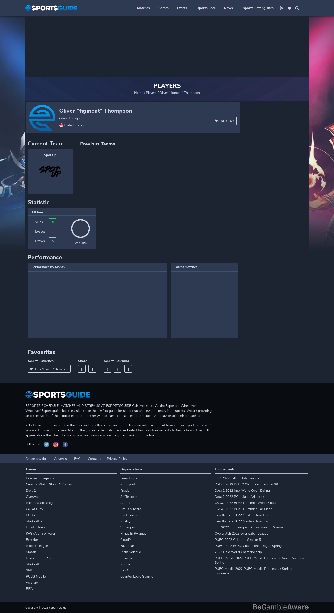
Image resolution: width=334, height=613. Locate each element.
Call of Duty (34, 509)
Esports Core (206, 8)
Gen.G (124, 570)
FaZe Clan (127, 546)
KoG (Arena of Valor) (41, 533)
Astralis (125, 503)
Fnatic (124, 490)
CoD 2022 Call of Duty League (237, 478)
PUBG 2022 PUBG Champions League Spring (248, 546)
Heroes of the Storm (41, 558)
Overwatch (34, 496)
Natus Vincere (130, 509)
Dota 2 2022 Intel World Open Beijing (242, 490)
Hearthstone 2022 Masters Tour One (242, 515)
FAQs (78, 458)
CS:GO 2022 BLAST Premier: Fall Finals (244, 509)
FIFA (29, 589)
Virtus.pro (127, 527)
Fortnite (32, 539)
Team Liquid (129, 478)
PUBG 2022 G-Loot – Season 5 (238, 539)
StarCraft (32, 564)
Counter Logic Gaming (136, 576)
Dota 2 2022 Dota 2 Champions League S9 (246, 484)
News (228, 8)
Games (163, 8)
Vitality (125, 521)
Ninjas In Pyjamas (133, 533)
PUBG (30, 515)
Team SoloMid (130, 552)
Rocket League (37, 546)
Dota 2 (31, 490)
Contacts (94, 458)
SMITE (31, 570)
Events (182, 8)
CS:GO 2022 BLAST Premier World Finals (245, 503)
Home (138, 92)
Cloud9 (125, 539)
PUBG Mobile (36, 576)
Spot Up (50, 155)
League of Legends (40, 478)
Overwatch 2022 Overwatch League (241, 533)
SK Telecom (129, 496)
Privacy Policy (117, 458)
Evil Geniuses (130, 515)
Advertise (61, 458)
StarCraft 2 (34, 521)
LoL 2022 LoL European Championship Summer (250, 527)
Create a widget (37, 458)
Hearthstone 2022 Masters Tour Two (242, 521)
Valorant (32, 582)
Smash (31, 552)
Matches (143, 8)
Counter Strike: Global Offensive (49, 484)
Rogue (125, 564)
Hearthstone (35, 527)
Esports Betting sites (257, 8)
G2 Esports (128, 484)
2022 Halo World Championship (238, 552)
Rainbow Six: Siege (40, 503)
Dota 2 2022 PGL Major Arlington (239, 496)
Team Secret (129, 558)
